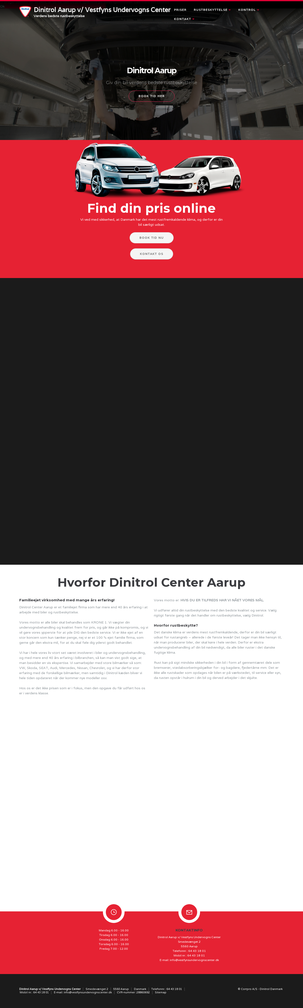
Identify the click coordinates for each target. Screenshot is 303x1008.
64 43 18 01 (197, 951)
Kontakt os (151, 254)
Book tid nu (151, 237)
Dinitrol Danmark (271, 989)
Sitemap (160, 992)
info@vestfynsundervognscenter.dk (194, 960)
